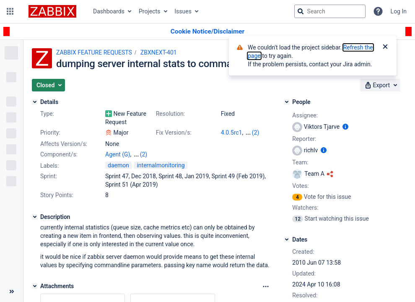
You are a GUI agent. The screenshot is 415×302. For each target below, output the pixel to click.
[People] (287, 102)
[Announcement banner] (207, 31)
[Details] (35, 102)
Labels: (49, 165)
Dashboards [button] (108, 11)
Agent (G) (117, 154)
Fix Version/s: (174, 132)
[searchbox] (330, 11)
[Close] (385, 47)
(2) (255, 132)
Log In (399, 11)
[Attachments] (35, 286)
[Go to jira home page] (52, 11)
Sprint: (48, 176)
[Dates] (287, 239)
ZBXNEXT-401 (158, 52)
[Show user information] (345, 126)
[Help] (378, 11)
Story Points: (56, 195)
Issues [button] (183, 11)
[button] (10, 11)
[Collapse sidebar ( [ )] (11, 291)
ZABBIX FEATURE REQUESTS (94, 52)
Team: (300, 162)
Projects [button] (149, 11)
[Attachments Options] (265, 286)
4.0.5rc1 (231, 132)
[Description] (35, 217)
